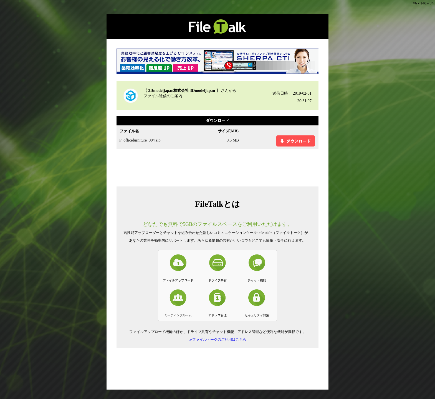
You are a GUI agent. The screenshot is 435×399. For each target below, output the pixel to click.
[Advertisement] (217, 167)
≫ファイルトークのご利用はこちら (217, 339)
